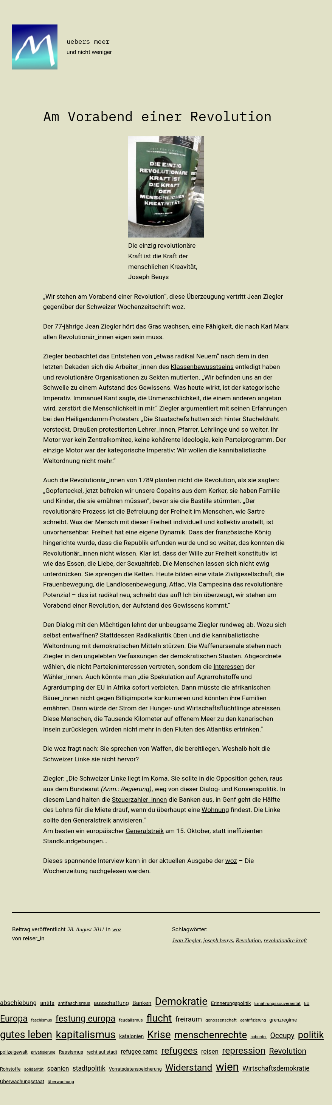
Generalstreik (145, 831)
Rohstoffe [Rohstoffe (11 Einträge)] (10, 1069)
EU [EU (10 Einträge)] (306, 1003)
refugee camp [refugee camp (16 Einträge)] (139, 1051)
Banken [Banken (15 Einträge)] (141, 1003)
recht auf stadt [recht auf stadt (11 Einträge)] (102, 1052)
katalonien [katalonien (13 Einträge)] (131, 1036)
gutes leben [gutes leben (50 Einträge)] (26, 1035)
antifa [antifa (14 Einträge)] (47, 1003)
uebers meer (88, 41)
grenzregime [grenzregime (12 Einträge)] (283, 1020)
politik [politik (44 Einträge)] (311, 1034)
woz (231, 860)
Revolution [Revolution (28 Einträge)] (287, 1051)
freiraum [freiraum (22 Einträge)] (188, 1019)
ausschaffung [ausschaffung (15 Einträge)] (111, 1003)
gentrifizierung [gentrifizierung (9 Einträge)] (253, 1020)
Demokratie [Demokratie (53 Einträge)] (181, 1001)
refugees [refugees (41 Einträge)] (179, 1050)
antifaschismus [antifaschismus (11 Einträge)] (74, 1003)
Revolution (248, 940)
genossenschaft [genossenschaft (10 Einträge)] (221, 1020)
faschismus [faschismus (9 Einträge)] (41, 1020)
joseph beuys (218, 940)
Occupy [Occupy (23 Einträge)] (282, 1035)
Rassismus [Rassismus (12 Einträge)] (71, 1052)
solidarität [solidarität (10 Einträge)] (34, 1069)
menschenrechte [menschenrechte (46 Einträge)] (210, 1034)
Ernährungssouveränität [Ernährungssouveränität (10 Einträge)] (277, 1003)
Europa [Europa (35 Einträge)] (14, 1018)
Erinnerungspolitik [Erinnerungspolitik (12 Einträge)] (231, 1003)
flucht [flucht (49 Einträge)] (159, 1018)
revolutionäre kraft (285, 940)
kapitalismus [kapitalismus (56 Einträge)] (86, 1034)
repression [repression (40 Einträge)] (243, 1050)
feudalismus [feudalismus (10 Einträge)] (131, 1020)
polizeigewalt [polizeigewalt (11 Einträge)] (14, 1052)
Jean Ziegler (186, 940)
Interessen (228, 666)
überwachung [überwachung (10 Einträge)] (61, 1081)
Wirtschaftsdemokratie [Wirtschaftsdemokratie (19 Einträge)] (276, 1068)
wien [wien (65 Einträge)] (227, 1066)
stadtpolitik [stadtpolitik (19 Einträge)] (89, 1068)
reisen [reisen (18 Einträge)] (210, 1051)
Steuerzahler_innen (139, 799)
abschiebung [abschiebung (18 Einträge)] (18, 1002)
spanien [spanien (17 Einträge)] (58, 1068)
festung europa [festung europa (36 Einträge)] (86, 1018)
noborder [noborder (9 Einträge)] (258, 1036)
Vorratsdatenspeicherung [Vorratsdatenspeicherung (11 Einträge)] (135, 1069)
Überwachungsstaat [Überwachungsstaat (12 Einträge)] (22, 1081)
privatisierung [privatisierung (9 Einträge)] (43, 1052)
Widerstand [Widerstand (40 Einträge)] (188, 1067)
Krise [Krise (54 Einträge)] (159, 1034)
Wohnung (215, 809)
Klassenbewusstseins (202, 366)
